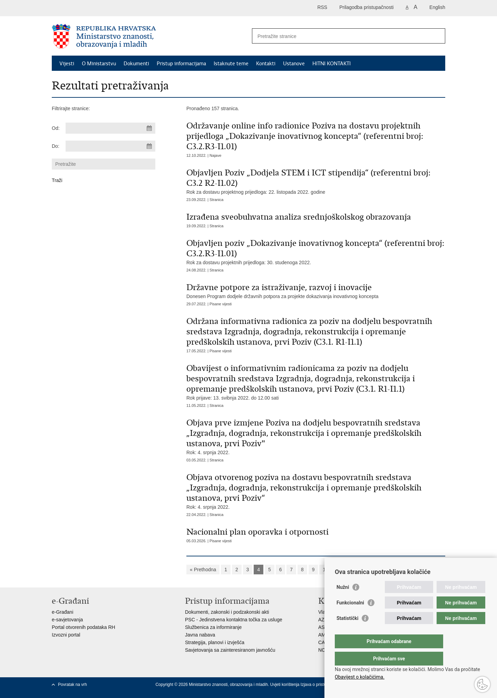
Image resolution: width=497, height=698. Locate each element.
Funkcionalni (350, 616)
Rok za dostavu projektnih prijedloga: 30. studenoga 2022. (315, 251)
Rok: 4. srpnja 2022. (315, 436)
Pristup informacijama (181, 63)
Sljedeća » (348, 569)
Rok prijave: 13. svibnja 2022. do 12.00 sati (315, 382)
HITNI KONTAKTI (331, 63)
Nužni (343, 601)
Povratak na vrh (72, 684)
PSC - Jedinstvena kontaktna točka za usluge (233, 619)
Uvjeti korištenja (285, 684)
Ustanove (294, 63)
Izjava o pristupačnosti (321, 684)
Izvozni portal (66, 635)
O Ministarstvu (99, 63)
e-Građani (62, 612)
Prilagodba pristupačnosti (366, 7)
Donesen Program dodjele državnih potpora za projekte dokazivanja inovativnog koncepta (315, 290)
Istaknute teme (231, 63)
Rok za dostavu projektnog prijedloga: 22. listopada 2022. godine (315, 181)
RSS (322, 7)
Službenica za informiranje (213, 627)
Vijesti (66, 63)
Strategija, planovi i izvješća (214, 642)
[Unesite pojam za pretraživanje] (341, 36)
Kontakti (265, 63)
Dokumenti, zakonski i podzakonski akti (227, 612)
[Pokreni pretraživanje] (437, 35)
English (437, 7)
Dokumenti (136, 63)
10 (325, 569)
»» (370, 569)
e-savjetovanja (67, 619)
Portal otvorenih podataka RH (83, 627)
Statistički (347, 632)
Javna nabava (200, 635)
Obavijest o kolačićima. (359, 677)
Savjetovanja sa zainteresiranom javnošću (230, 650)
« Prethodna (203, 569)
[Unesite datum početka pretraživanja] (110, 128)
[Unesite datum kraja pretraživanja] (110, 146)
